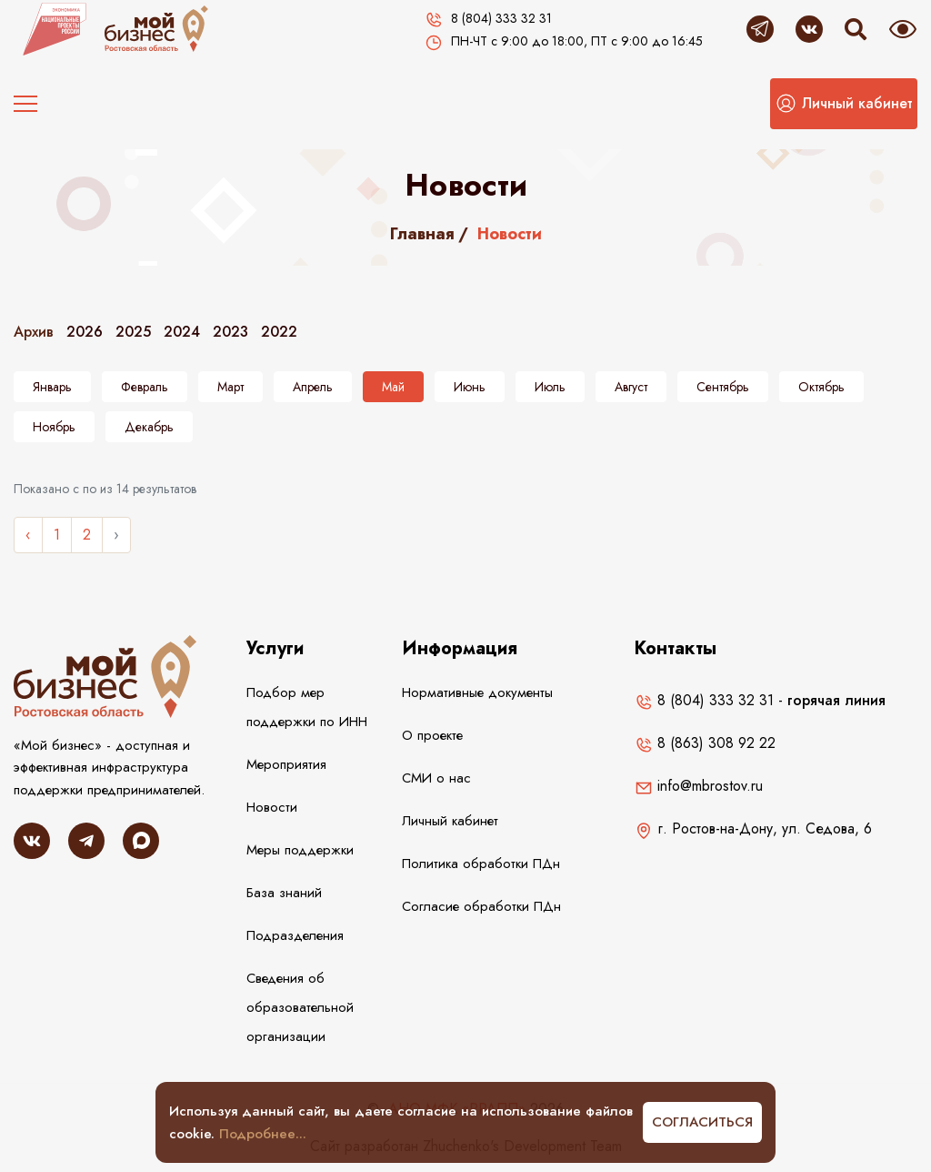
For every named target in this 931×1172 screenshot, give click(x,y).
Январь (52, 387)
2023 (230, 331)
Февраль (144, 387)
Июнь (470, 387)
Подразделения (295, 935)
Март (230, 387)
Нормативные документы (477, 692)
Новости (271, 807)
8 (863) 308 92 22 (705, 742)
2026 (84, 331)
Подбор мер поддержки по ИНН (306, 707)
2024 (182, 331)
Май (393, 387)
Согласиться (702, 1122)
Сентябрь (722, 387)
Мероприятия (286, 764)
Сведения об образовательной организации (300, 1007)
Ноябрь (54, 427)
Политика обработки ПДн (481, 864)
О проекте (432, 735)
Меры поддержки (300, 850)
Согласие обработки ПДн (481, 906)
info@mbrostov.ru (699, 785)
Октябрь (821, 387)
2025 (133, 331)
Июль (550, 387)
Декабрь (149, 427)
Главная (422, 234)
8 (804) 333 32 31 (704, 700)
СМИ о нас (436, 778)
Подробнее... (262, 1134)
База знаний (284, 893)
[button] (843, 103)
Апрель (313, 387)
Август (631, 387)
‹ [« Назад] (28, 534)
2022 (279, 331)
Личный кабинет (450, 821)
